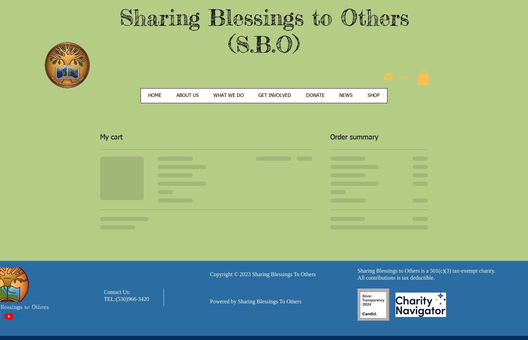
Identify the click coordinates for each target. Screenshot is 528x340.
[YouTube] (9, 316)
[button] (423, 77)
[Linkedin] (19, 316)
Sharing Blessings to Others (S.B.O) (264, 30)
